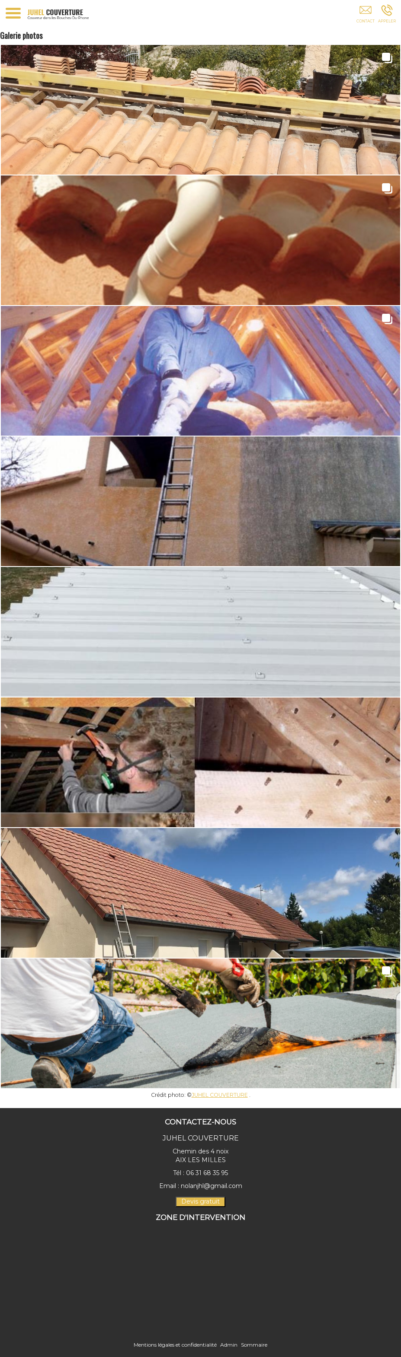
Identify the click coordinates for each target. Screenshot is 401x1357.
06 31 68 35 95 (207, 1173)
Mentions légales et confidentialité (175, 1344)
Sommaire (254, 1344)
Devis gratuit (200, 1201)
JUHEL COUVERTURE (220, 1095)
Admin (228, 1344)
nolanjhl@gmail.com (211, 1186)
